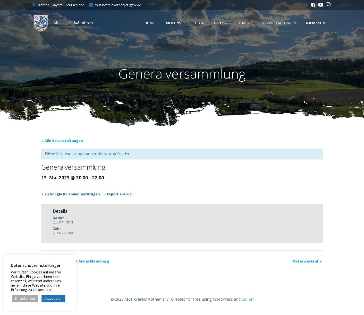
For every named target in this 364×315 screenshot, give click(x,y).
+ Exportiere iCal (118, 196)
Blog (200, 23)
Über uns (176, 23)
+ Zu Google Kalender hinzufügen (70, 196)
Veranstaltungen (280, 23)
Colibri (248, 300)
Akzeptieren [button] (53, 298)
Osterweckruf (307, 262)
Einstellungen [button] (25, 298)
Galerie (247, 23)
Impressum (317, 23)
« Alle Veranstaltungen (62, 142)
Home (151, 23)
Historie (223, 23)
